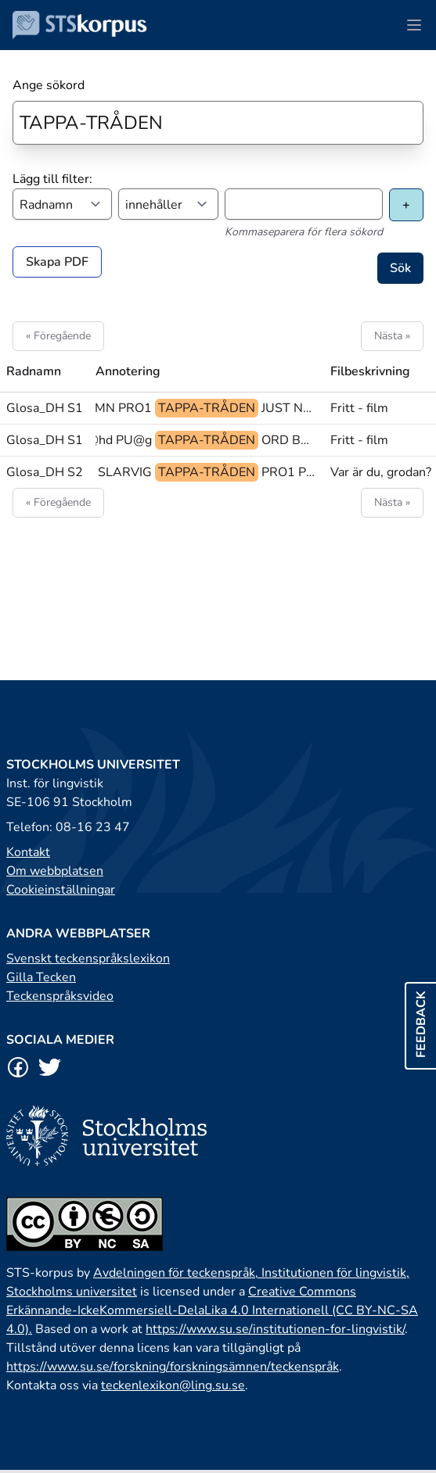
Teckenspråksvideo (60, 996)
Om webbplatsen (54, 871)
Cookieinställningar (60, 889)
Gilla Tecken (41, 977)
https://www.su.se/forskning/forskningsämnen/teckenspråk (172, 1366)
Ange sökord (49, 85)
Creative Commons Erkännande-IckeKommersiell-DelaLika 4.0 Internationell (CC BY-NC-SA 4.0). (212, 1310)
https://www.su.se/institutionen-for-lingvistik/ (275, 1329)
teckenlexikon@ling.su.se (173, 1385)
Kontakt (28, 852)
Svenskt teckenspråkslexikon (88, 958)
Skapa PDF (57, 262)
